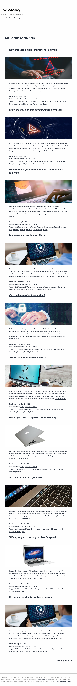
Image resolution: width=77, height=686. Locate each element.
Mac (10, 104)
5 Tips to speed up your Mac (26, 477)
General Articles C (31, 99)
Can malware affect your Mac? (27, 295)
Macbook (16, 104)
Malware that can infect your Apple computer (35, 109)
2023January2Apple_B (22, 161)
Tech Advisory (10, 10)
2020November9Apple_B (23, 469)
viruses (45, 104)
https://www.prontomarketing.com (63, 681)
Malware (29, 104)
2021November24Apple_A (24, 287)
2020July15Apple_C (21, 649)
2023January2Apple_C (22, 101)
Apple (22, 99)
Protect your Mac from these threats (30, 597)
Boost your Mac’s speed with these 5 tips (33, 417)
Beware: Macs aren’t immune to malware (33, 49)
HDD (51, 469)
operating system (15, 472)
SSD (23, 472)
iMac (64, 101)
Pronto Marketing (14, 18)
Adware (33, 101)
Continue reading (35, 91)
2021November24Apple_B (24, 349)
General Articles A (31, 224)
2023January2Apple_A (22, 227)
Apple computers (47, 101)
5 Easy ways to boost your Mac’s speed (32, 537)
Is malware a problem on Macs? (28, 235)
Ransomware (37, 104)
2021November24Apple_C (24, 409)
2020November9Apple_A (23, 589)
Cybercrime (58, 101)
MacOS (22, 104)
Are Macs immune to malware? (27, 357)
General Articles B (31, 159)
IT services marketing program (44, 679)
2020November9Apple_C (23, 529)
